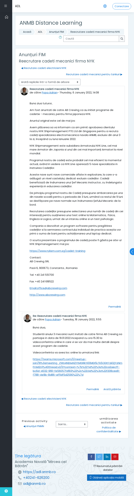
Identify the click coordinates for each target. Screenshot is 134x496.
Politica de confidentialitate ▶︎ (108, 429)
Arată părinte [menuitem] (112, 389)
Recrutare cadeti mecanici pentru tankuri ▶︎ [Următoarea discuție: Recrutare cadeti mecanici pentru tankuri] (94, 74)
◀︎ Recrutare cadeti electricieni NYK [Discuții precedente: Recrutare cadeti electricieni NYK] (43, 68)
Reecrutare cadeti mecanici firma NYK (95, 32)
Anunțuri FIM (56, 32)
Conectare (122, 6)
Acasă (27, 32)
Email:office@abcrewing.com (48, 288)
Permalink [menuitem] (115, 306)
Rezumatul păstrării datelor (108, 468)
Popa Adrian (49, 92)
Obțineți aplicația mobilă (106, 477)
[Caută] (91, 39)
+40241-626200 (36, 477)
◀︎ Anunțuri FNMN (33, 426)
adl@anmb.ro (34, 483)
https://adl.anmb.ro (39, 472)
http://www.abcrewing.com (47, 295)
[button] (61, 39)
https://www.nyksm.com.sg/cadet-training (57, 251)
